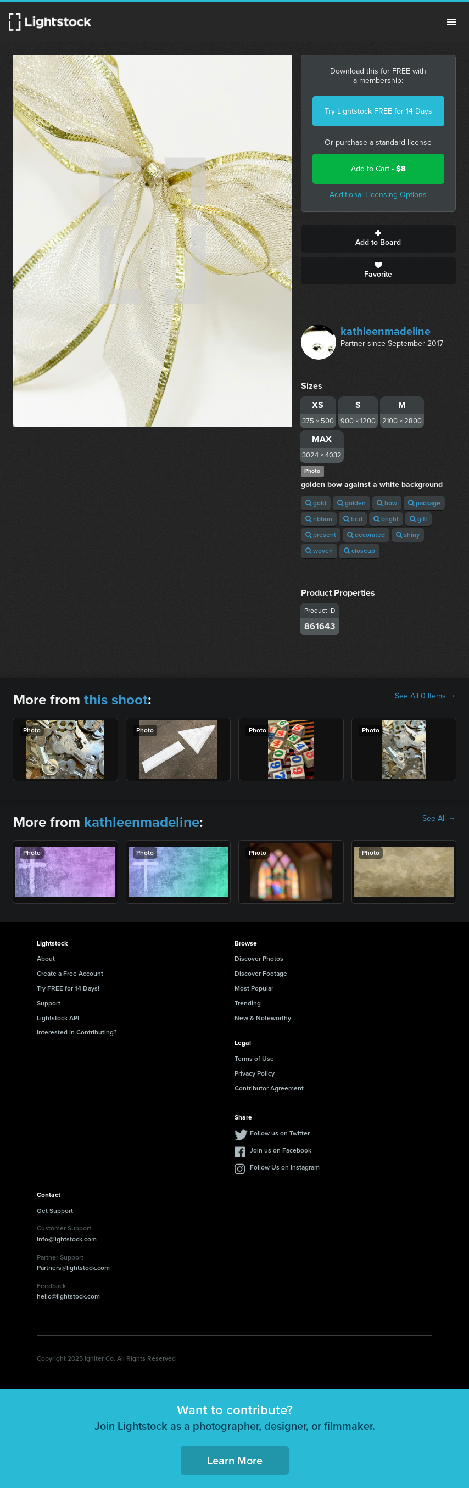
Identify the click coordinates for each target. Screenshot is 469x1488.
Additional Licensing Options (378, 194)
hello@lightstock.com (68, 1296)
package (424, 503)
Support (48, 1003)
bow (387, 503)
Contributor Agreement (269, 1088)
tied (352, 519)
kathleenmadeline (385, 331)
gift (418, 519)
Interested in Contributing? (77, 1032)
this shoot (116, 699)
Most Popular (254, 988)
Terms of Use (254, 1059)
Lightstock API (58, 1018)
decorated (366, 535)
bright (386, 519)
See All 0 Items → (425, 696)
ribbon (318, 519)
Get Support (55, 1211)
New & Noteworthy (263, 1018)
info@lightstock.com (67, 1239)
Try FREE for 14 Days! (68, 988)
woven (319, 551)
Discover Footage (261, 973)
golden (351, 503)
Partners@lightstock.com (73, 1268)
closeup (359, 551)
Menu (451, 22)
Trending (248, 1003)
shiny (408, 535)
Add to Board (378, 239)
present (320, 535)
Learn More (235, 1460)
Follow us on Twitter (280, 1133)
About (46, 959)
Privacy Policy (255, 1073)
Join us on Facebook (280, 1150)
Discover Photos (259, 959)
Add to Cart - (378, 169)
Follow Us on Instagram (285, 1167)
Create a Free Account (70, 973)
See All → (439, 818)
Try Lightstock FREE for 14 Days (378, 111)
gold (315, 503)
